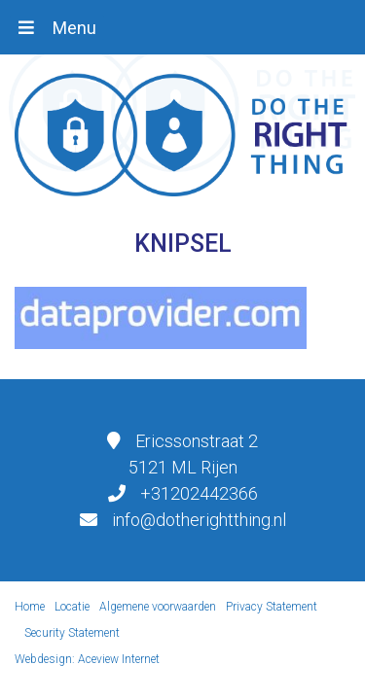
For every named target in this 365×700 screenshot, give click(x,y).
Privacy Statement (271, 606)
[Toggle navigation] (57, 27)
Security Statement (72, 633)
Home (30, 606)
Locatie (72, 606)
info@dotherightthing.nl (199, 519)
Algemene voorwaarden (157, 606)
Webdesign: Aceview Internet (87, 659)
